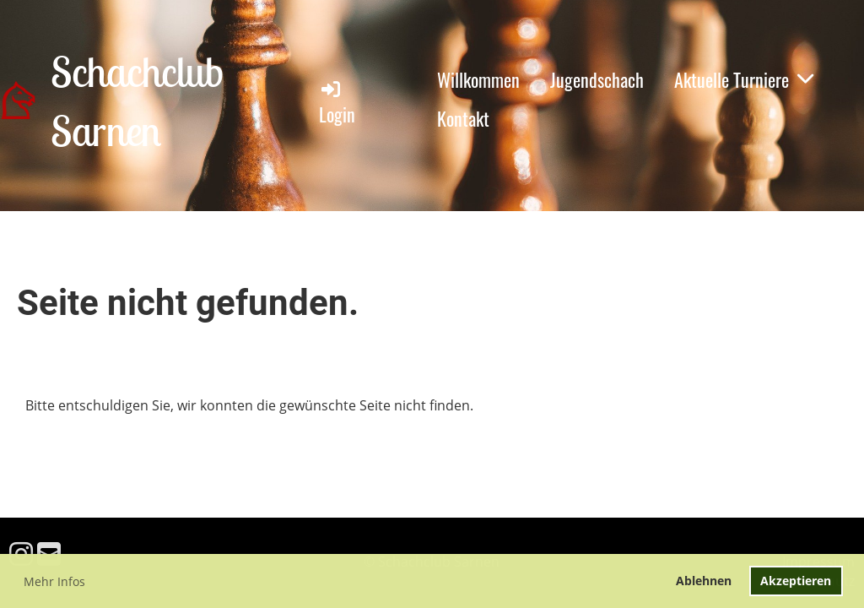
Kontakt (463, 118)
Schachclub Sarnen (137, 101)
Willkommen (478, 79)
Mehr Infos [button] (54, 581)
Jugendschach (597, 79)
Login (337, 103)
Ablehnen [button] (704, 581)
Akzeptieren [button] (795, 581)
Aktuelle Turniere (743, 79)
